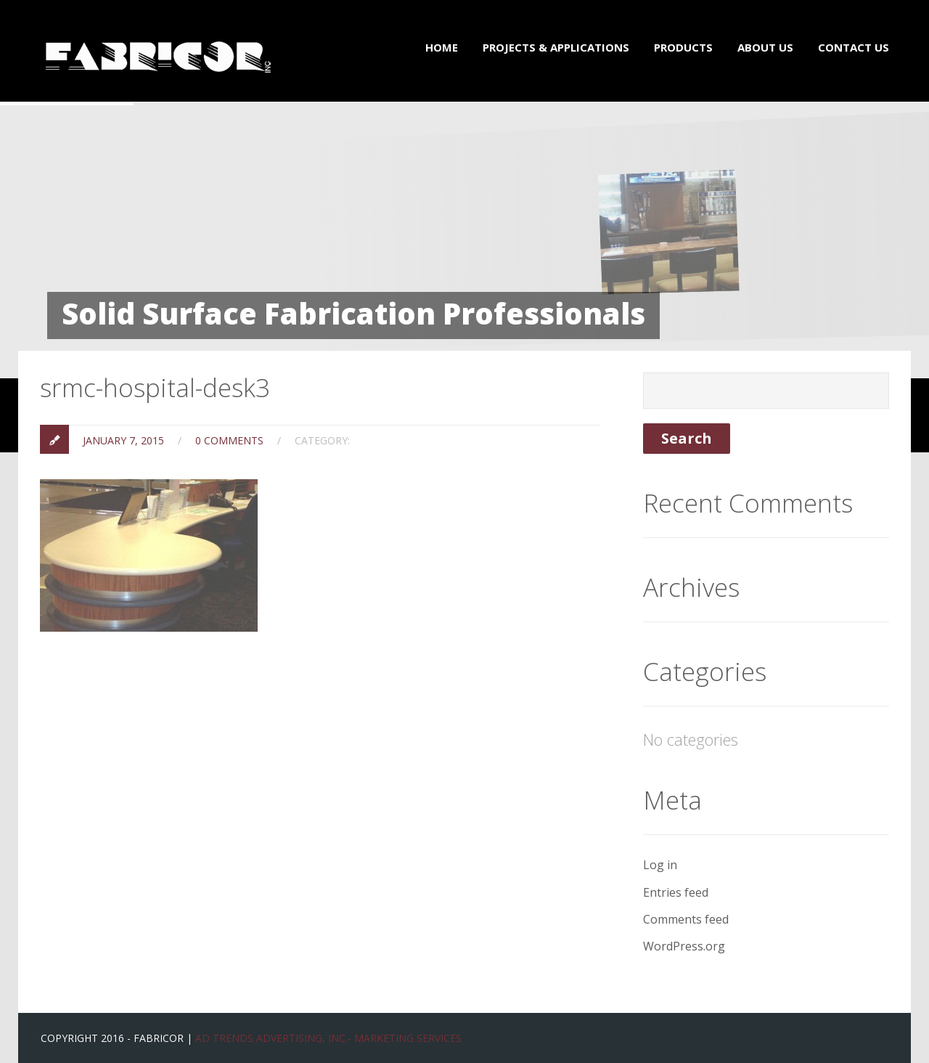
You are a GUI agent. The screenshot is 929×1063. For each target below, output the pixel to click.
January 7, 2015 (123, 440)
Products (683, 47)
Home (441, 47)
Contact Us (853, 47)
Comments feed (686, 919)
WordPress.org (684, 946)
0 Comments (229, 440)
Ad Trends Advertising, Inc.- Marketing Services (328, 1038)
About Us (765, 47)
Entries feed (675, 892)
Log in (660, 865)
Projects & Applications (556, 47)
